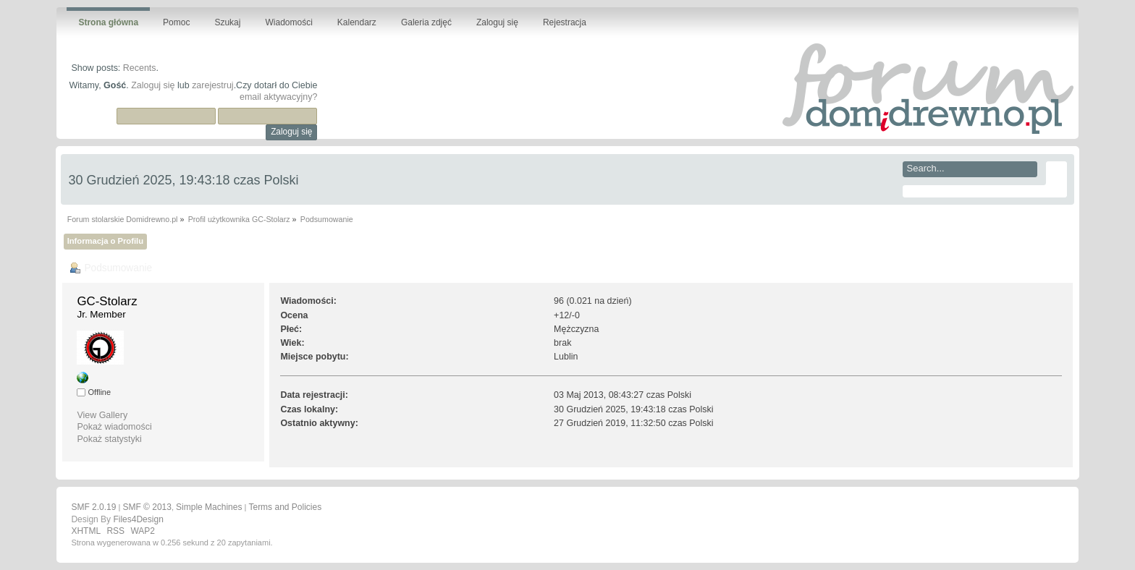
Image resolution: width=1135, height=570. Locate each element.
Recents (139, 68)
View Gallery (102, 415)
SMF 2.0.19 (93, 507)
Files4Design (138, 519)
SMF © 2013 (147, 507)
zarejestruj (213, 85)
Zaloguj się (152, 85)
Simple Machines (209, 507)
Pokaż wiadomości (114, 427)
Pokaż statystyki (109, 439)
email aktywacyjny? (278, 97)
